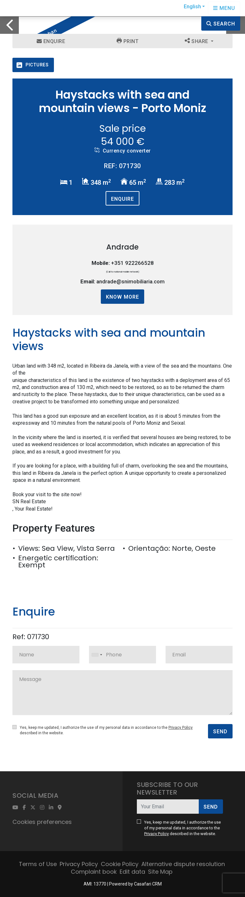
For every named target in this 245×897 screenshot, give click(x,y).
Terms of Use (38, 864)
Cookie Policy (119, 864)
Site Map (160, 872)
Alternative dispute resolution (183, 864)
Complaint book (94, 872)
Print (128, 41)
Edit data (132, 872)
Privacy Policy (180, 727)
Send (220, 732)
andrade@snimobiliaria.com (130, 281)
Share (197, 41)
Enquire (51, 41)
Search (220, 24)
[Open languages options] (224, 8)
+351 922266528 (132, 263)
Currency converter (122, 150)
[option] (122, 16)
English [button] (192, 7)
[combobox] (122, 654)
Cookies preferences (42, 822)
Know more (122, 297)
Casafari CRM (148, 883)
